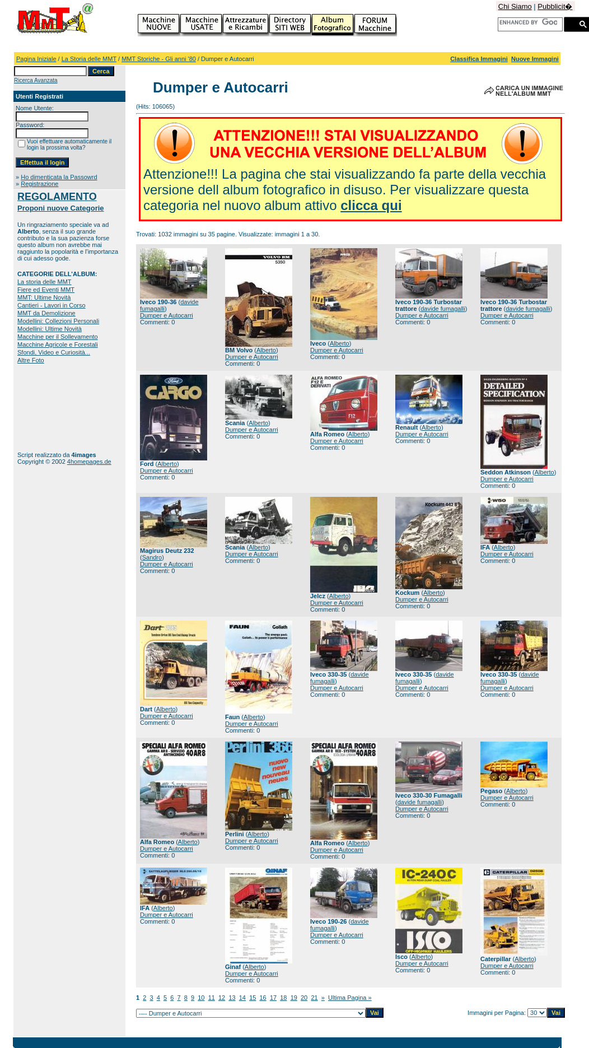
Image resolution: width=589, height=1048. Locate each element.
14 (242, 997)
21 (314, 997)
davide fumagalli (442, 308)
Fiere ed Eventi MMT (45, 289)
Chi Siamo (515, 6)
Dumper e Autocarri (166, 315)
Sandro (152, 557)
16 (263, 997)
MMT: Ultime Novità (44, 297)
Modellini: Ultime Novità (49, 328)
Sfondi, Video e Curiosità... (53, 352)
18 (283, 997)
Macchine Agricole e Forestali (57, 344)
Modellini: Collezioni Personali (58, 321)
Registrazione (39, 183)
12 (221, 997)
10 (201, 997)
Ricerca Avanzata (36, 80)
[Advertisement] (52, 407)
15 (252, 997)
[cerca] (528, 22)
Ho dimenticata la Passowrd (59, 177)
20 (304, 997)
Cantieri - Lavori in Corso (51, 305)
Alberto (266, 350)
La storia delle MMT (44, 281)
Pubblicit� (554, 6)
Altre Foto (30, 360)
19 (294, 997)
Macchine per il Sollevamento (57, 336)
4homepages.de (89, 461)
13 (231, 997)
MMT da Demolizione (46, 313)
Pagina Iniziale (36, 58)
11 (211, 997)
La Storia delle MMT (89, 58)
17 (273, 997)
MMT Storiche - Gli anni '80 (158, 58)
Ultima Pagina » (350, 997)
